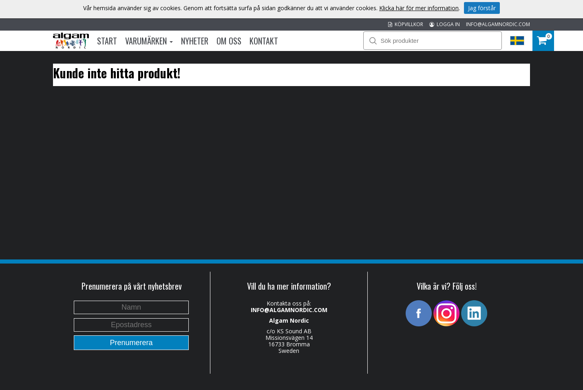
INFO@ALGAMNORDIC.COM (498, 24)
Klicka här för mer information (419, 8)
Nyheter (194, 41)
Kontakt (264, 41)
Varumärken (149, 41)
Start (107, 41)
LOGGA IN (444, 24)
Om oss (228, 41)
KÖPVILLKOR (405, 24)
